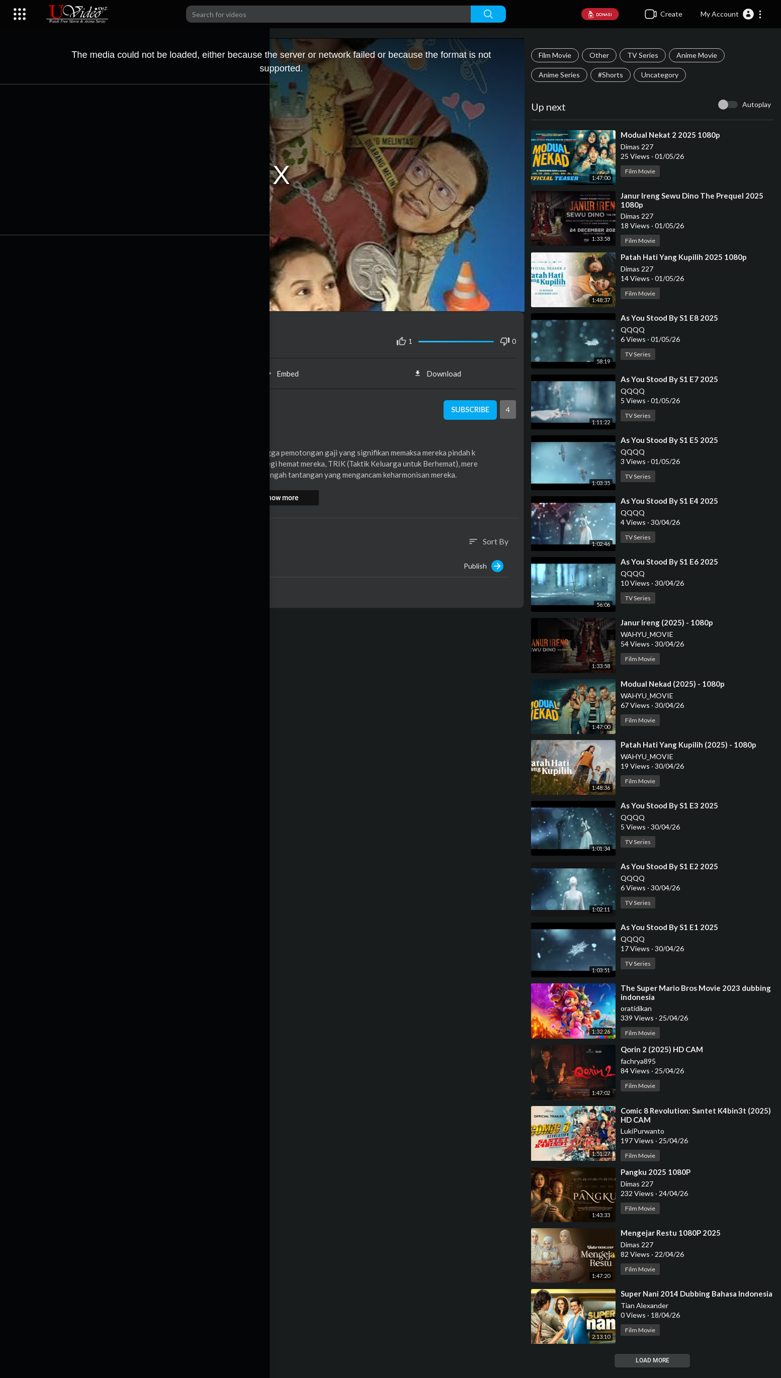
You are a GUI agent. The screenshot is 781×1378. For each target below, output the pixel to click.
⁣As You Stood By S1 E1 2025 (672, 927)
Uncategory (662, 74)
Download (442, 369)
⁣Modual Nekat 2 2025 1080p (673, 134)
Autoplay (756, 104)
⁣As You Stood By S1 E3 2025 (672, 805)
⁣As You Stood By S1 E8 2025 (672, 317)
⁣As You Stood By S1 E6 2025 (672, 561)
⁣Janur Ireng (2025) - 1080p (670, 622)
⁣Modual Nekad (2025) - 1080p (676, 683)
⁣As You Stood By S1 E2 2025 (672, 866)
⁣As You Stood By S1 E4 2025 (672, 500)
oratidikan (104, 400)
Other (602, 55)
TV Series (645, 55)
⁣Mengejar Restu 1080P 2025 (674, 1232)
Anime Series (562, 74)
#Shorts (613, 74)
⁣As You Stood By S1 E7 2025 (672, 379)
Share (132, 369)
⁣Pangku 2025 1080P (658, 1171)
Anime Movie (699, 55)
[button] (731, 14)
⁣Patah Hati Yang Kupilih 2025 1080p (687, 256)
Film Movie (558, 55)
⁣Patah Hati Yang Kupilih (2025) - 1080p (691, 744)
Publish (486, 562)
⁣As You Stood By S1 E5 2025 (672, 439)
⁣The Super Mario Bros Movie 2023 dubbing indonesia (683, 992)
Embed (287, 369)
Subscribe (471, 405)
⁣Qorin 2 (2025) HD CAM (665, 1049)
